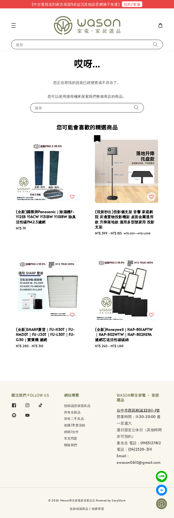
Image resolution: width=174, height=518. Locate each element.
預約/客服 (132, 4)
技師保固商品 (79, 509)
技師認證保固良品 (77, 406)
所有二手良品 (74, 418)
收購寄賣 (98, 509)
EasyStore (119, 500)
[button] (14, 25)
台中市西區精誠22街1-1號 (138, 410)
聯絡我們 (70, 445)
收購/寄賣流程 (74, 425)
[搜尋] (155, 44)
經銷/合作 (71, 432)
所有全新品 (72, 412)
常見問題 (70, 438)
